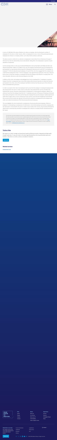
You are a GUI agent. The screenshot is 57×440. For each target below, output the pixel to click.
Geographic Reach (47, 417)
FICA (30, 431)
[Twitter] (18, 436)
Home (18, 413)
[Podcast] (26, 436)
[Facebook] (16, 436)
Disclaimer (17, 431)
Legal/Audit (18, 429)
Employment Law (7, 149)
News (44, 418)
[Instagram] (20, 436)
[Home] (4, 4)
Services (45, 415)
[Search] (55, 4)
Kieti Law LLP (33, 417)
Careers (18, 417)
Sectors (44, 413)
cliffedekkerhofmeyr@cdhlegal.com (18, 122)
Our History (32, 415)
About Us (32, 413)
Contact (19, 418)
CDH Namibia (33, 418)
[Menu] (49, 4)
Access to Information (19, 427)
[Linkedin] (22, 436)
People (18, 415)
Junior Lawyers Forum (34, 420)
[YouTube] (24, 436)
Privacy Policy (31, 429)
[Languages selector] (53, 1)
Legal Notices (31, 427)
